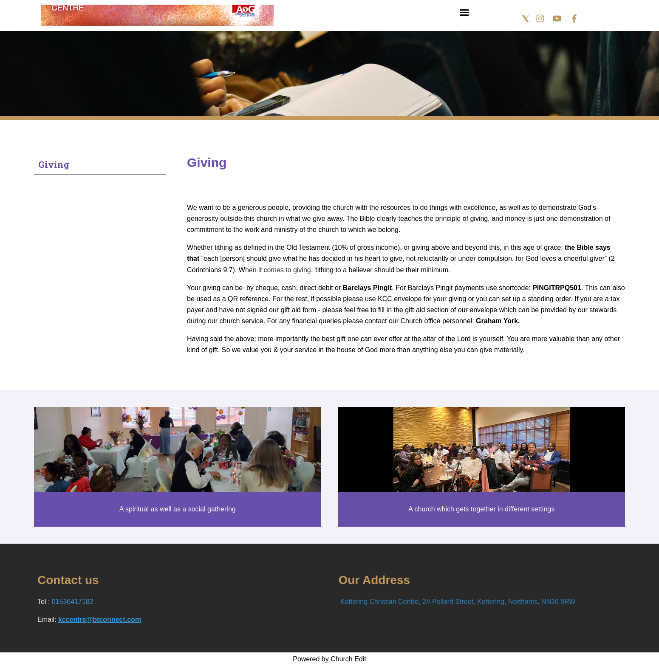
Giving (53, 164)
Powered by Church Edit (329, 659)
